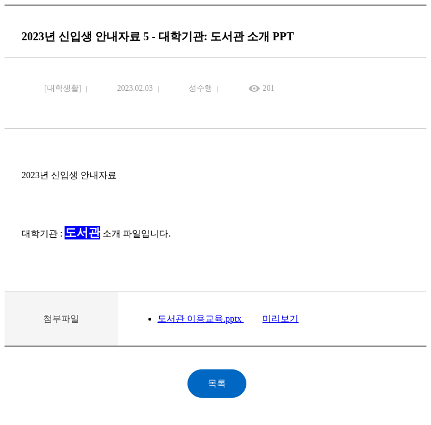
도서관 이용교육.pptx (200, 318)
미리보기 (280, 318)
